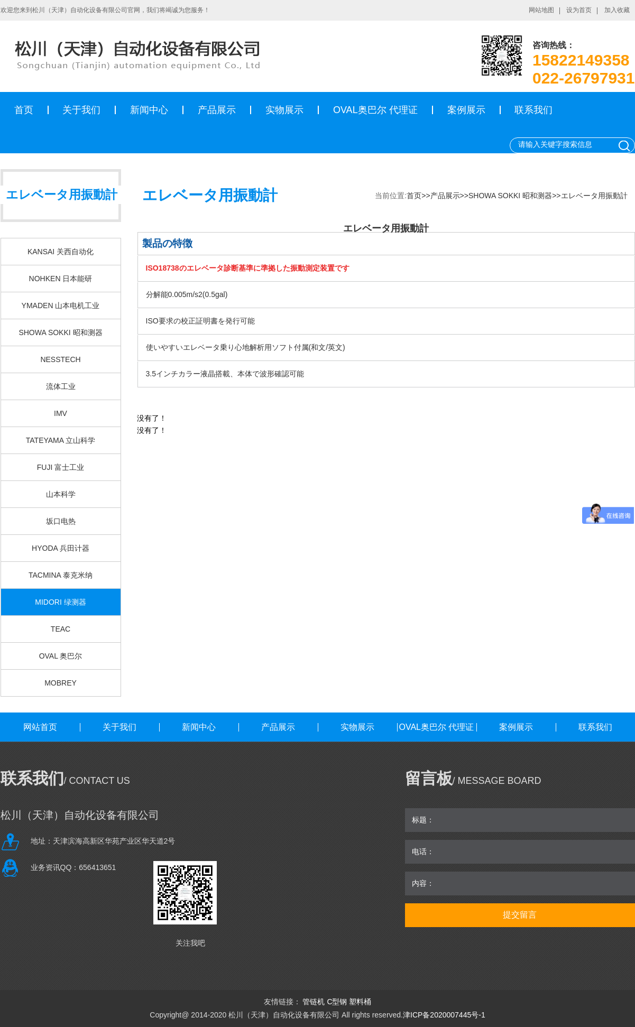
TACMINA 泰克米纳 (61, 575)
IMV (60, 413)
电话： (423, 851)
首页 (23, 110)
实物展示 (284, 110)
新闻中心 (149, 110)
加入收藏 (617, 10)
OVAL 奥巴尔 (60, 656)
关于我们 (81, 110)
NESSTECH (60, 359)
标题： (423, 820)
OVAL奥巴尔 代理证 (375, 110)
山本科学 (61, 494)
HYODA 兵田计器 (60, 548)
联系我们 (533, 110)
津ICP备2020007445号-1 (444, 1015)
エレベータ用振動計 (594, 195)
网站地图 (541, 10)
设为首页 (579, 10)
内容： (423, 883)
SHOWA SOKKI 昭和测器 (60, 332)
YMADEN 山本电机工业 (61, 305)
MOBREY (60, 683)
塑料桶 (360, 1001)
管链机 (313, 1001)
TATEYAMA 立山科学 (60, 440)
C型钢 (337, 1001)
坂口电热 (61, 521)
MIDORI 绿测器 (60, 602)
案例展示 (466, 110)
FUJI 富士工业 (60, 467)
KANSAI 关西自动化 (60, 251)
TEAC (60, 629)
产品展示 (217, 110)
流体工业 (61, 386)
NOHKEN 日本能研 (61, 278)
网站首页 (40, 727)
